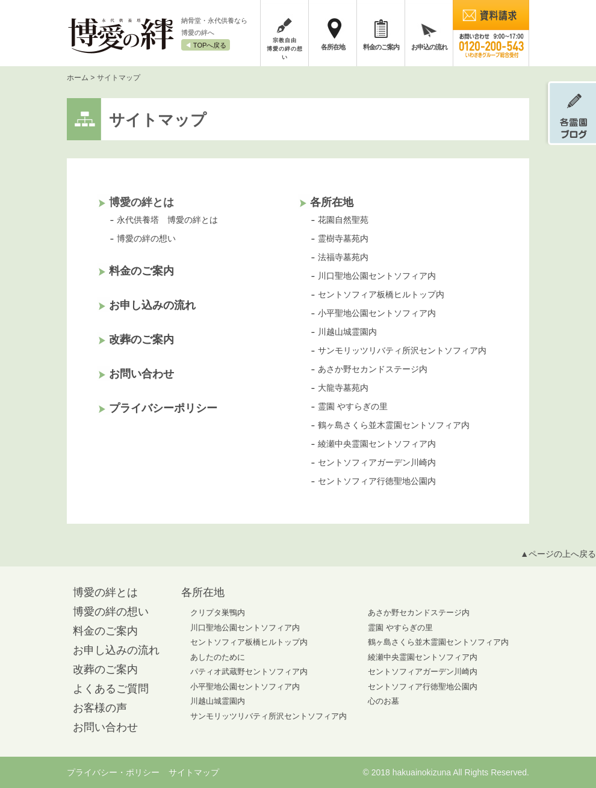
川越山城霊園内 (347, 332)
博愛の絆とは (105, 592)
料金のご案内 (381, 47)
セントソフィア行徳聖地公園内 (377, 481)
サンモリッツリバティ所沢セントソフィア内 (402, 350)
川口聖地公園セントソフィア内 (377, 276)
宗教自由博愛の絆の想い (284, 48)
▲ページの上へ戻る (558, 554)
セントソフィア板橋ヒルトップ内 (381, 294)
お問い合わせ (141, 374)
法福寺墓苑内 (343, 257)
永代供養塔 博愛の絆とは (167, 220)
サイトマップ (194, 772)
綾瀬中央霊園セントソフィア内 (377, 443)
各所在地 (333, 47)
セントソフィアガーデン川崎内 (377, 462)
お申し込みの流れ (152, 305)
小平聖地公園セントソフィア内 (377, 313)
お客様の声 (100, 708)
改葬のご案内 (141, 340)
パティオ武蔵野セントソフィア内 (249, 671)
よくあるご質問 (111, 689)
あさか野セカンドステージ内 (372, 369)
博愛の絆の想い (146, 238)
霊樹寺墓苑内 (343, 238)
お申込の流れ (429, 47)
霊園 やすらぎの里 (353, 406)
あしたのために (217, 657)
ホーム (77, 77)
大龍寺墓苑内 (343, 387)
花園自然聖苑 (343, 220)
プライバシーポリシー (163, 408)
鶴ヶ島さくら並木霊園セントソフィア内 (394, 425)
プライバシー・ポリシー (113, 772)
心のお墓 (383, 701)
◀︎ (205, 45)
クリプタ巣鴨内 (217, 612)
